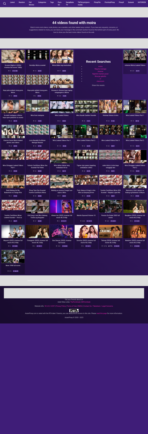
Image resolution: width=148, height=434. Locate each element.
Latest (12, 2)
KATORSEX (142, 2)
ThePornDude (75, 300)
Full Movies (31, 3)
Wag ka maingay (100, 69)
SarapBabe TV (70, 3)
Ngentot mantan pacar (100, 74)
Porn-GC (60, 3)
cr (100, 79)
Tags (52, 2)
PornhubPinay (110, 2)
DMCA (80, 304)
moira (100, 66)
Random (22, 2)
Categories (42, 2)
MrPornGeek (85, 300)
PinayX (121, 2)
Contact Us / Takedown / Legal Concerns (98, 304)
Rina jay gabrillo (100, 76)
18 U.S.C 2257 (49, 304)
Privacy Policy (61, 304)
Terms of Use (72, 304)
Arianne (100, 71)
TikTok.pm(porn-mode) (84, 3)
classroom (100, 81)
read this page (102, 312)
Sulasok (131, 2)
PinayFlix (97, 2)
